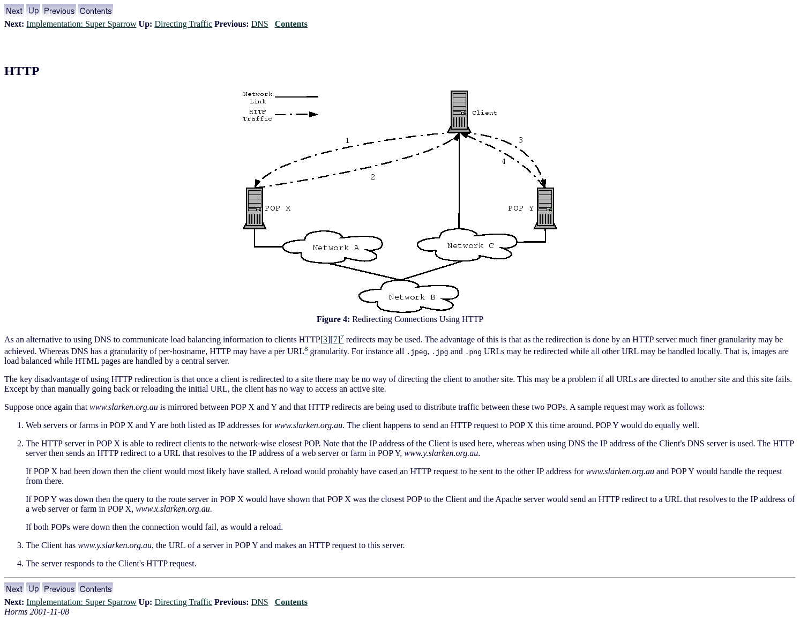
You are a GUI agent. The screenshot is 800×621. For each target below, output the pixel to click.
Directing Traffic (183, 23)
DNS (259, 23)
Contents (291, 23)
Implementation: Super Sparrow (81, 23)
